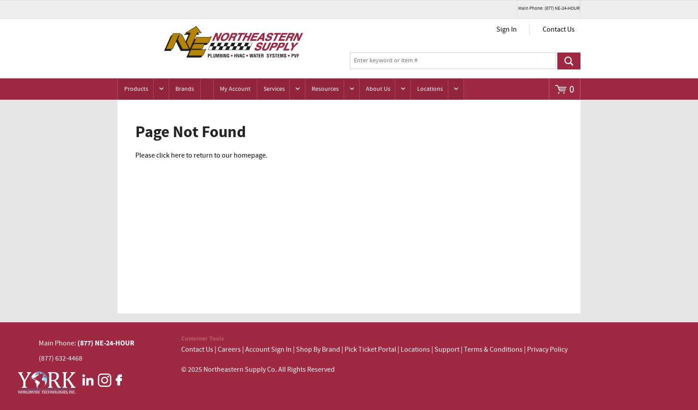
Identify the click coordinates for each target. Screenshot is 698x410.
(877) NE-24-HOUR (105, 343)
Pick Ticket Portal (370, 349)
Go (568, 61)
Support (446, 349)
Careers (229, 349)
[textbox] (453, 61)
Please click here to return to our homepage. (201, 155)
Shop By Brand (318, 349)
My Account (235, 89)
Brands (184, 89)
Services (274, 89)
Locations (430, 89)
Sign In (506, 29)
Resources (325, 89)
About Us (378, 89)
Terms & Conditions (493, 349)
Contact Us (559, 29)
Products (136, 89)
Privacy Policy (547, 349)
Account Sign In (269, 349)
